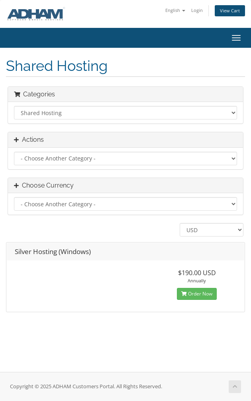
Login (197, 10)
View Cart (230, 11)
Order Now (196, 293)
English (175, 10)
